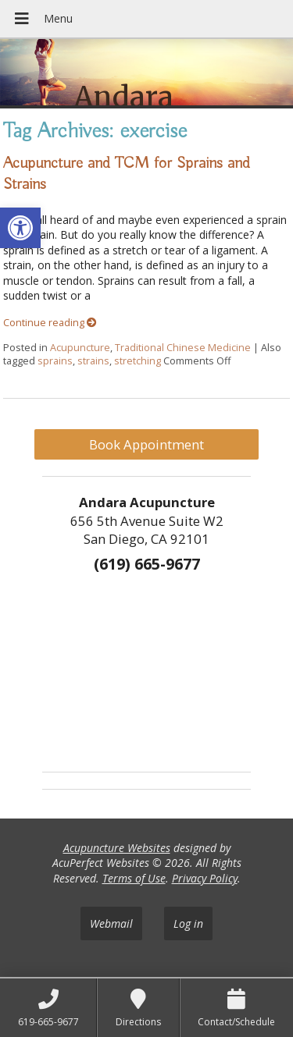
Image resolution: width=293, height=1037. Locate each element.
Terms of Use (134, 878)
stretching (137, 361)
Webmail (111, 923)
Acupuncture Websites (116, 847)
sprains (55, 361)
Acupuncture (80, 347)
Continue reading (50, 322)
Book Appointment (146, 444)
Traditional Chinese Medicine (183, 347)
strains (93, 361)
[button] (20, 228)
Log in (188, 923)
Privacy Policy (205, 878)
